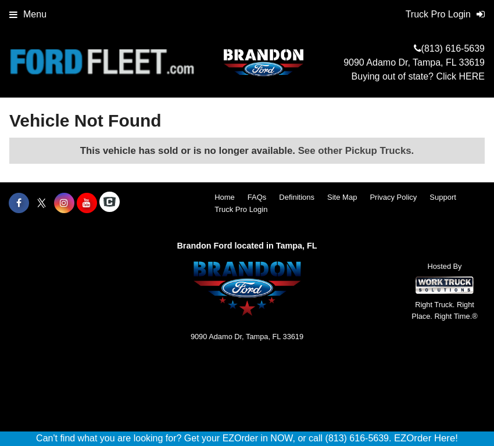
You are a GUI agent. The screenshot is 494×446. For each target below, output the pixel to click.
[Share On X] (41, 203)
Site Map (342, 197)
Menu (27, 14)
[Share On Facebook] (19, 203)
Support (442, 197)
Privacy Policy (393, 197)
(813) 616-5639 (453, 48)
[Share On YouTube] (87, 203)
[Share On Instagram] (64, 203)
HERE (472, 76)
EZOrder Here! (426, 438)
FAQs (257, 197)
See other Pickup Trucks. (356, 150)
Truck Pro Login (240, 209)
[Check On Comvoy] (109, 203)
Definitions (296, 197)
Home (224, 197)
